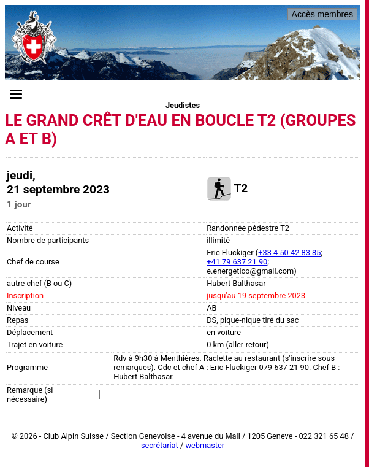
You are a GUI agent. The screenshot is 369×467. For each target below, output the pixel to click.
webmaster (204, 445)
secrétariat (159, 445)
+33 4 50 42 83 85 (289, 252)
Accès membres (322, 14)
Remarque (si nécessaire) (30, 394)
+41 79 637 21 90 (237, 261)
